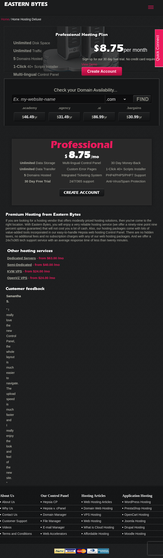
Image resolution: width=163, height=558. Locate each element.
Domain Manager (54, 514)
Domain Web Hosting (98, 508)
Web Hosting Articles (98, 502)
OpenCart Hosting (136, 514)
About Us (8, 502)
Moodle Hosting (135, 533)
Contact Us (9, 514)
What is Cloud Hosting (99, 527)
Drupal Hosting (134, 527)
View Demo (89, 64)
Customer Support (14, 521)
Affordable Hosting (96, 533)
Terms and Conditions (17, 533)
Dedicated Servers (21, 258)
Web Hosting (92, 521)
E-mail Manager (54, 527)
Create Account (101, 71)
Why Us (7, 508)
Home (5, 19)
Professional (82, 144)
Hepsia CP (50, 502)
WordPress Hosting (137, 502)
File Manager (52, 521)
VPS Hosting (92, 514)
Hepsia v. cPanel (54, 508)
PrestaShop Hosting (138, 508)
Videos (7, 527)
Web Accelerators (55, 533)
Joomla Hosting (135, 521)
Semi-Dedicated (19, 265)
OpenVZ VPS (17, 278)
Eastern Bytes (25, 4)
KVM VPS (14, 271)
